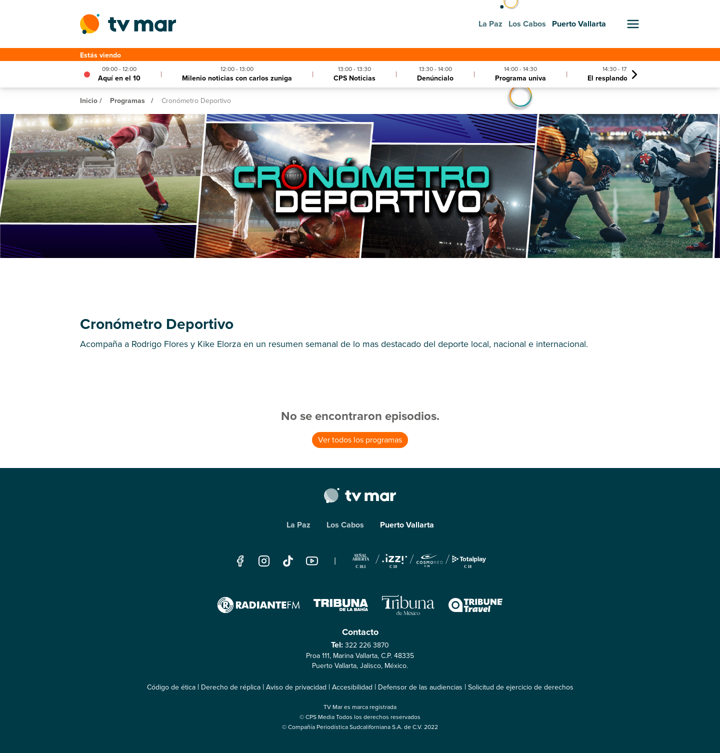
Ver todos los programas (360, 440)
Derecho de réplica (230, 687)
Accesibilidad (352, 687)
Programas (127, 101)
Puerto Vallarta (407, 524)
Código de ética (171, 687)
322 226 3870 (367, 645)
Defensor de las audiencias (420, 687)
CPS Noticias (355, 78)
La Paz (298, 524)
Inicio (89, 101)
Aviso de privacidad (296, 687)
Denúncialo (435, 78)
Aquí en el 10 (119, 78)
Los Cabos (345, 524)
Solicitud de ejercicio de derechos (521, 687)
